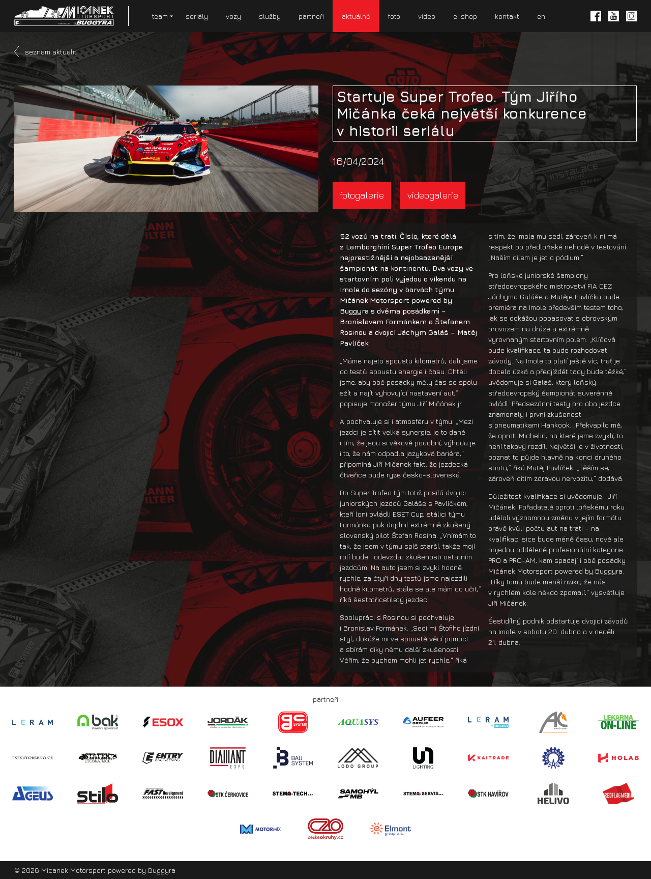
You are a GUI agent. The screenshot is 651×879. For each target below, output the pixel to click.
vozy (233, 16)
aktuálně (356, 16)
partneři (311, 16)
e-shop (465, 16)
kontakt (507, 16)
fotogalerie (362, 195)
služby (270, 16)
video (426, 16)
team (160, 16)
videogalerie (432, 195)
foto (394, 16)
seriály (197, 16)
